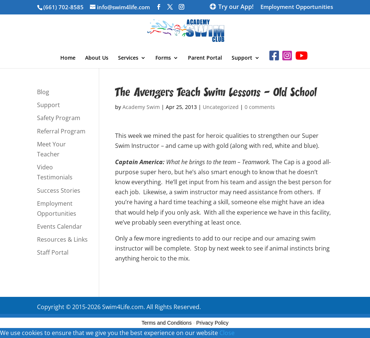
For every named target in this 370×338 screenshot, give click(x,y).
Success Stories (58, 190)
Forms (163, 58)
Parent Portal (205, 58)
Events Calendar (59, 226)
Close (227, 333)
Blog (43, 92)
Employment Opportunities (296, 7)
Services (128, 58)
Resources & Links (62, 239)
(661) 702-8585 (63, 7)
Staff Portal (52, 252)
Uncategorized (221, 106)
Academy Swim (141, 106)
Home (67, 58)
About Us (96, 58)
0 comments (260, 106)
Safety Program (58, 118)
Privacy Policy (212, 323)
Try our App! (235, 7)
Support (242, 58)
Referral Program (61, 131)
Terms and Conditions (167, 323)
